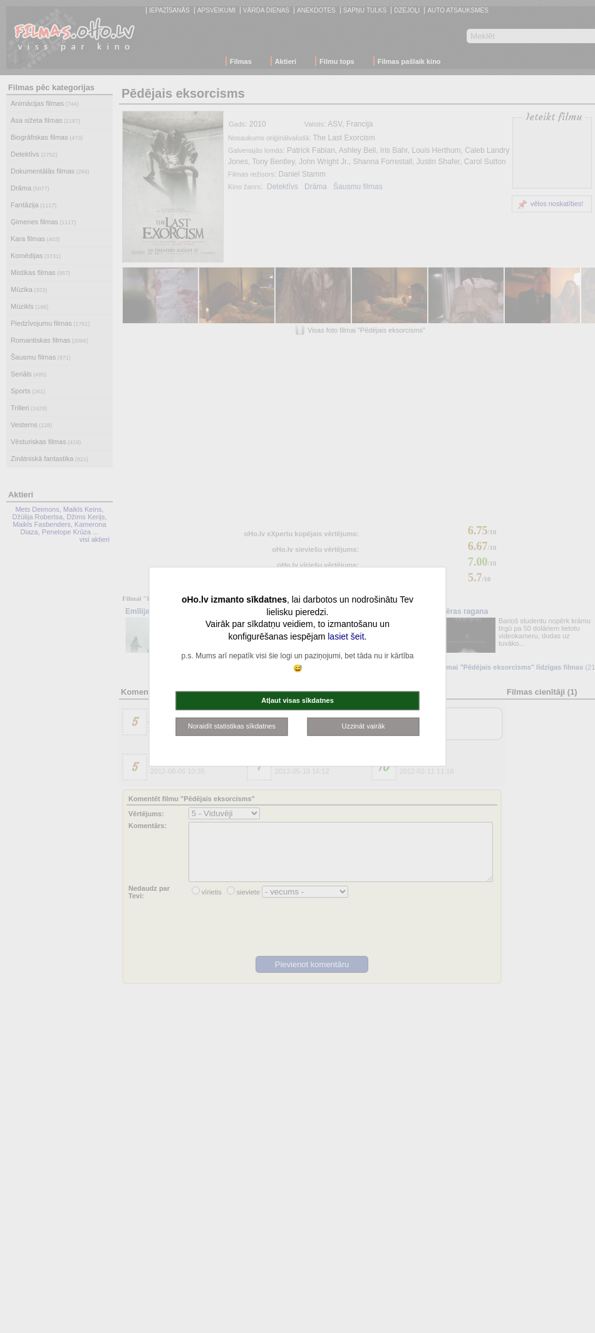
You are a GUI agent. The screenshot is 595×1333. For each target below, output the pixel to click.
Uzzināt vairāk (363, 726)
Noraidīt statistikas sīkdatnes (232, 726)
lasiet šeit (346, 636)
